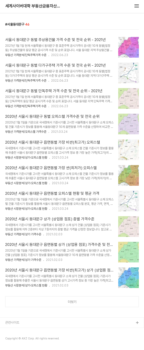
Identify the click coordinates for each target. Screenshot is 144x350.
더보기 (72, 302)
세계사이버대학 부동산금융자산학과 (33, 6)
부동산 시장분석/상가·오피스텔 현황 (26, 157)
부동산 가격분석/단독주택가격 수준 (25, 55)
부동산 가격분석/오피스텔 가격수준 (25, 132)
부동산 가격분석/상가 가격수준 (23, 234)
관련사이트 (12, 322)
